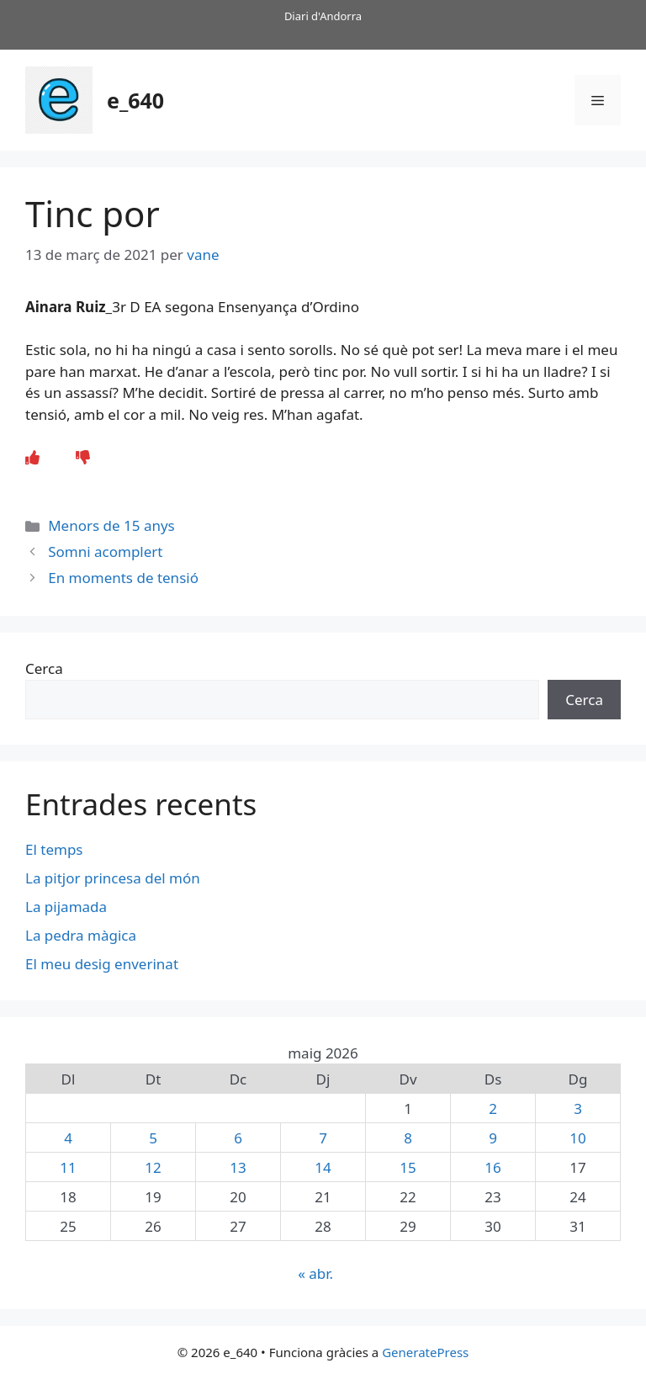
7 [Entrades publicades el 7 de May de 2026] (323, 1138)
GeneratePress (425, 1352)
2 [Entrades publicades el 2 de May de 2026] (493, 1108)
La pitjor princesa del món (112, 878)
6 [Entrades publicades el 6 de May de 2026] (238, 1138)
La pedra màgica (80, 935)
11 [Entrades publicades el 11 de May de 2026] (68, 1167)
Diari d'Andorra (323, 16)
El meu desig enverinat (101, 963)
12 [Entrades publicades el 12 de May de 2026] (153, 1167)
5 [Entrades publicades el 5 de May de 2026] (153, 1138)
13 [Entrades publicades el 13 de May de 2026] (238, 1167)
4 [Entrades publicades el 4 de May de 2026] (68, 1138)
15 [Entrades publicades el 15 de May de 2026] (408, 1167)
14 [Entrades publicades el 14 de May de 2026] (323, 1167)
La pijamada (66, 906)
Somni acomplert (105, 551)
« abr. (315, 1273)
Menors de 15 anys (111, 525)
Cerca (44, 668)
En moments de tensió (123, 577)
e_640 (135, 100)
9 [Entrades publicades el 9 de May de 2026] (493, 1138)
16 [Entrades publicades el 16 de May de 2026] (492, 1167)
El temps (53, 849)
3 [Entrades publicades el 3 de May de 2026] (578, 1108)
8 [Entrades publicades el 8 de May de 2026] (408, 1138)
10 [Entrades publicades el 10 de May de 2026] (577, 1138)
